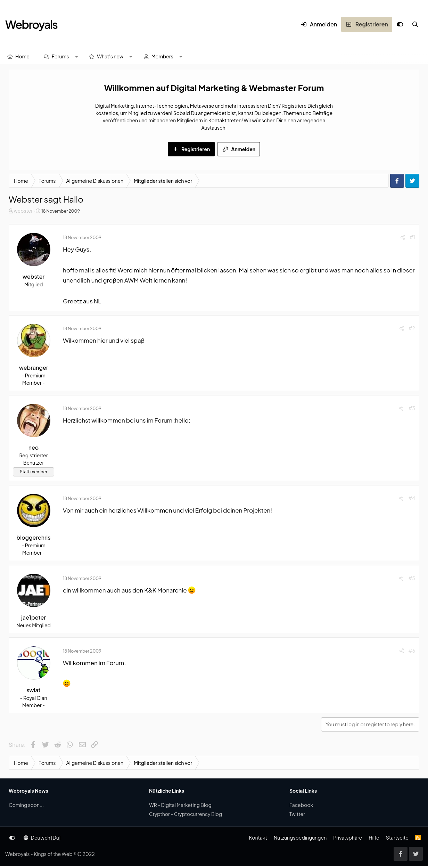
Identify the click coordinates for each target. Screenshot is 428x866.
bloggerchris (34, 537)
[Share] (402, 237)
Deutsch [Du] (42, 837)
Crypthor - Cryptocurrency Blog (185, 814)
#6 (412, 650)
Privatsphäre (347, 837)
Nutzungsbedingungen (300, 837)
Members (162, 56)
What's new (110, 56)
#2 (412, 328)
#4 (411, 498)
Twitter (297, 814)
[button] (76, 56)
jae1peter (33, 617)
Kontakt (258, 837)
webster (23, 210)
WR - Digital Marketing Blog (180, 805)
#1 (412, 237)
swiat (33, 690)
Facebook (301, 805)
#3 (411, 408)
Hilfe (374, 837)
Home (22, 56)
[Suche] (415, 24)
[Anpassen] (400, 24)
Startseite (397, 837)
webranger (33, 367)
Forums (60, 56)
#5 (411, 578)
